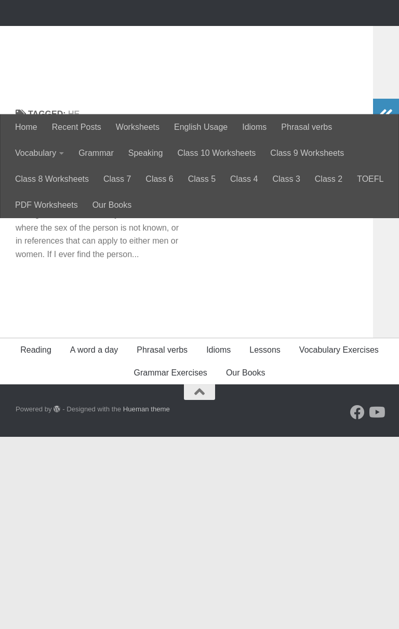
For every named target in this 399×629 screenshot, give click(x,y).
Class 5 (202, 179)
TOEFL (370, 179)
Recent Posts (76, 127)
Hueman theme (146, 601)
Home (26, 127)
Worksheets (137, 127)
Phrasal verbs (306, 127)
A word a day (94, 542)
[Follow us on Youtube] (376, 604)
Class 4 (244, 179)
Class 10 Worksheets (216, 153)
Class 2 (328, 179)
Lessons (265, 542)
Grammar (96, 153)
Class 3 (286, 179)
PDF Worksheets (46, 204)
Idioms (254, 127)
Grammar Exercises (170, 564)
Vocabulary (35, 153)
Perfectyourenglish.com (137, 36)
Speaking (145, 153)
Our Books (112, 204)
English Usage (201, 127)
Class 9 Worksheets (307, 153)
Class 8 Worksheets (52, 179)
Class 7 (117, 179)
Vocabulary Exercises (339, 542)
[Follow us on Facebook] (357, 604)
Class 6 (159, 179)
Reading (35, 542)
